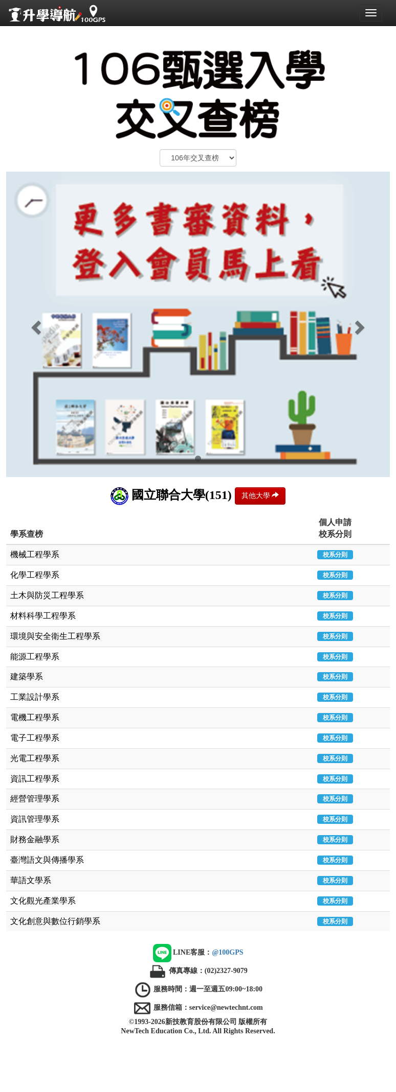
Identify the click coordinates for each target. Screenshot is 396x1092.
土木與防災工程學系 (47, 595)
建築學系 (26, 676)
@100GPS (227, 953)
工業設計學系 (34, 697)
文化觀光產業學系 (43, 900)
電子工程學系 (34, 737)
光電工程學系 (34, 758)
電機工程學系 (34, 717)
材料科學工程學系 (43, 615)
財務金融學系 (34, 839)
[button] (35, 324)
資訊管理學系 (34, 819)
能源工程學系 (34, 656)
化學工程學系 (34, 575)
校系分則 (335, 554)
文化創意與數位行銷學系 (55, 921)
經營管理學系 (34, 798)
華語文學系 (30, 880)
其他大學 (260, 495)
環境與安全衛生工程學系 (55, 636)
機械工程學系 (34, 554)
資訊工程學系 (34, 778)
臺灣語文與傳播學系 (47, 860)
